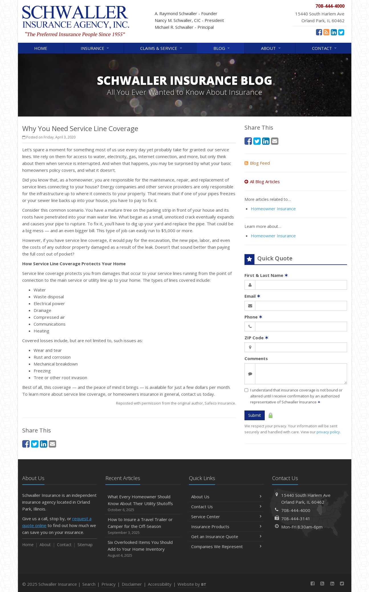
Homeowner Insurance (273, 208)
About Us (226, 496)
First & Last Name (266, 275)
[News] (326, 32)
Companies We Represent (226, 546)
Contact (324, 47)
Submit (254, 415)
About (271, 47)
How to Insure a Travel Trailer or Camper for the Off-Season (143, 526)
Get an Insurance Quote (226, 536)
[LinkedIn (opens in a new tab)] (334, 32)
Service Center (226, 516)
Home (40, 48)
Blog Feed (257, 163)
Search (88, 584)
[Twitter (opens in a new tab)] (341, 32)
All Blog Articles (262, 181)
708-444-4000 (295, 510)
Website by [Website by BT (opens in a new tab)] (192, 584)
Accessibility (160, 584)
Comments (256, 358)
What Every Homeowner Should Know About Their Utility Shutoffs (143, 503)
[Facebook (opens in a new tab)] (319, 32)
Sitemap (85, 544)
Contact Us (226, 506)
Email (252, 296)
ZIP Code (256, 337)
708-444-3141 (295, 518)
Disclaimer (132, 584)
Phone (253, 317)
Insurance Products (226, 526)
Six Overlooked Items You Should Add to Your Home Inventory (143, 548)
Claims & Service (161, 47)
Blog (222, 47)
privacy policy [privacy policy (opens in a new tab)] (328, 431)
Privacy (108, 584)
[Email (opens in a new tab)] (52, 444)
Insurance (95, 47)
